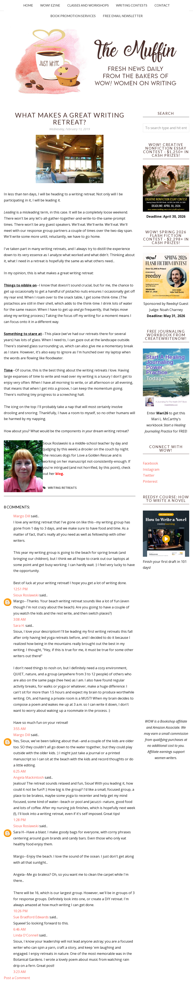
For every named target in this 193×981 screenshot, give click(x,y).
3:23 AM (19, 971)
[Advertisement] (166, 644)
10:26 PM (20, 911)
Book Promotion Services (73, 16)
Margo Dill (21, 516)
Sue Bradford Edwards (31, 917)
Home (28, 5)
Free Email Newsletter (123, 16)
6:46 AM (19, 929)
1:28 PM (19, 820)
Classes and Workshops (88, 5)
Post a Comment (17, 978)
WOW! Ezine (50, 5)
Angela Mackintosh (28, 777)
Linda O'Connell (25, 935)
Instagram (151, 469)
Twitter (148, 475)
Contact (162, 5)
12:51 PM (20, 589)
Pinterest (150, 481)
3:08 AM (19, 619)
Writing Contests (131, 5)
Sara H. (19, 625)
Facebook (150, 463)
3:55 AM (19, 728)
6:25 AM (19, 771)
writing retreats (62, 488)
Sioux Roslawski (26, 595)
